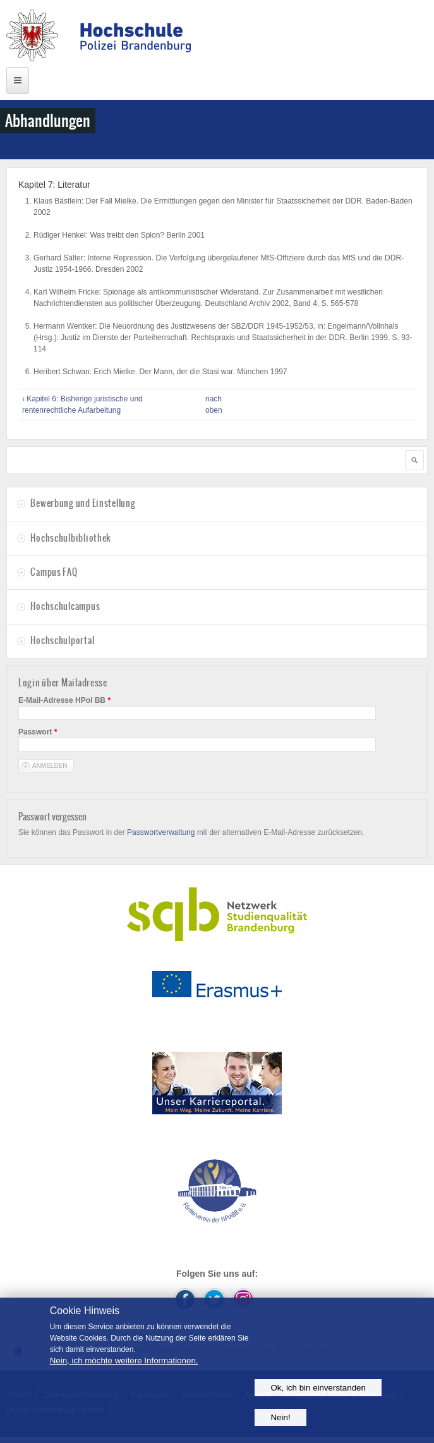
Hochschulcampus (65, 606)
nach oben (213, 404)
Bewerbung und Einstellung (82, 503)
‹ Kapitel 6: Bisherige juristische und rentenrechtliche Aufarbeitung (82, 404)
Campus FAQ (53, 572)
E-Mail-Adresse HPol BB (64, 700)
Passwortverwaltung (161, 832)
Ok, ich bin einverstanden (317, 1387)
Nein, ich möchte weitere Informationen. (124, 1360)
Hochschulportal (62, 640)
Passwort (37, 732)
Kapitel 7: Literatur (54, 185)
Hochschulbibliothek (70, 538)
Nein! (280, 1417)
